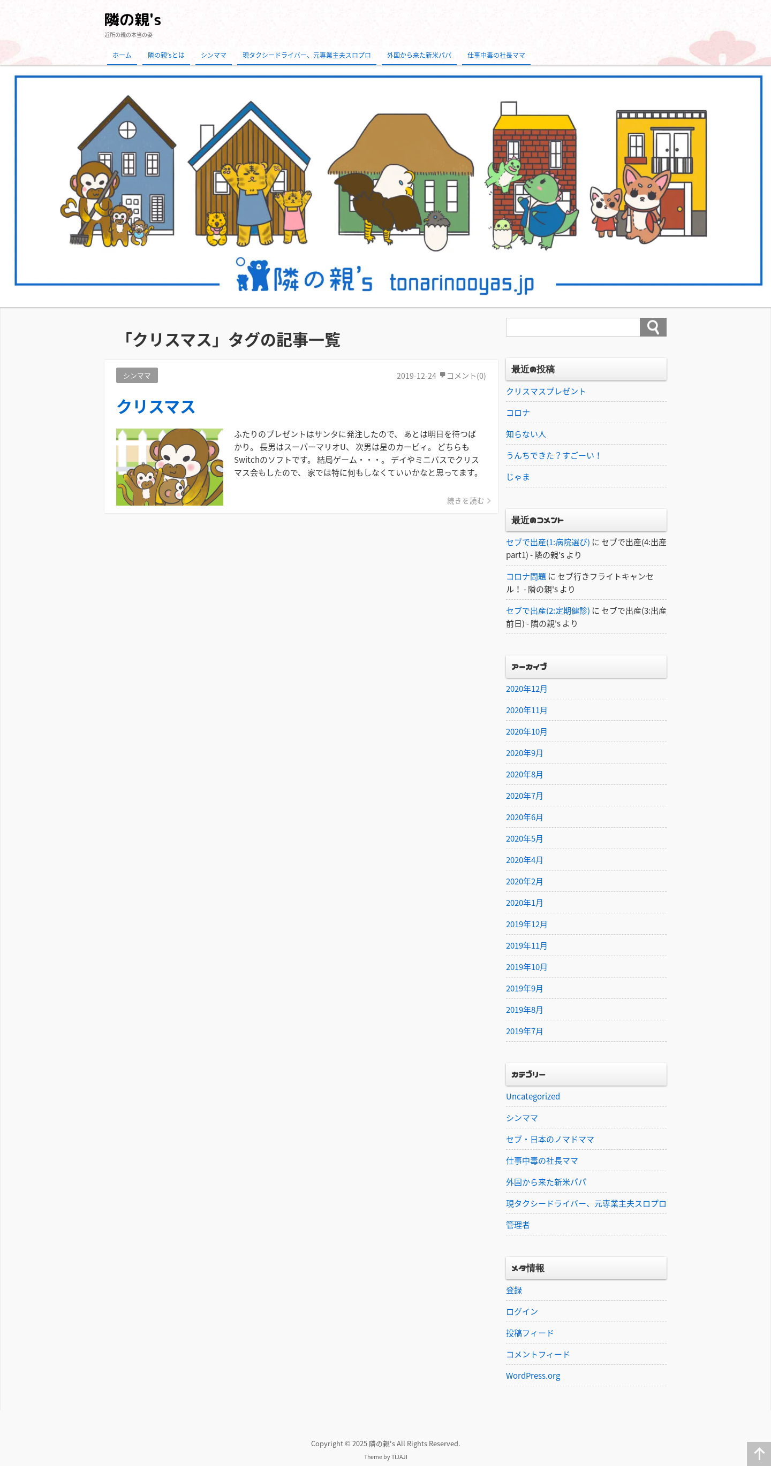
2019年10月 (527, 967)
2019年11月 (527, 945)
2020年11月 (527, 710)
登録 (514, 1290)
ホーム (122, 55)
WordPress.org (533, 1375)
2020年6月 (524, 817)
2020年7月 (524, 795)
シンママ (213, 55)
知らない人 (526, 434)
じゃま (518, 477)
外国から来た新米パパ (419, 55)
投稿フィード (530, 1333)
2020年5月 (524, 838)
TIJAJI (399, 1457)
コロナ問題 (526, 576)
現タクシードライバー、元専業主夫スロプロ (307, 55)
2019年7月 (524, 1031)
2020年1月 (524, 902)
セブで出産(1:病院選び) (548, 542)
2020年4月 (524, 860)
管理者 (518, 1225)
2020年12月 (527, 688)
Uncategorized (533, 1096)
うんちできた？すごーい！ (554, 455)
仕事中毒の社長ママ (496, 55)
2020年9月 (524, 753)
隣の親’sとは (166, 55)
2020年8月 (524, 774)
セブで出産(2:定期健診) (548, 610)
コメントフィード (538, 1354)
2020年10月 (527, 731)
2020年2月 (524, 881)
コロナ (518, 412)
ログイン (522, 1311)
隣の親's (132, 19)
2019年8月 (524, 1009)
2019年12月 (527, 924)
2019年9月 (524, 988)
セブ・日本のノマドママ (550, 1139)
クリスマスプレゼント (546, 391)
